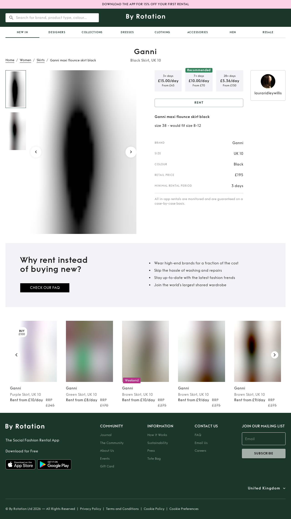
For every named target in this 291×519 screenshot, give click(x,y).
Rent (199, 103)
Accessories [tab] (197, 32)
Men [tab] (233, 32)
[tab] (22, 32)
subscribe (264, 453)
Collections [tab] (92, 32)
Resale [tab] (268, 32)
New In (22, 32)
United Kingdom (264, 488)
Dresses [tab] (127, 32)
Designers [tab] (56, 32)
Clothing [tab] (162, 32)
